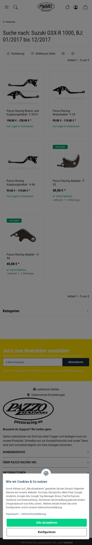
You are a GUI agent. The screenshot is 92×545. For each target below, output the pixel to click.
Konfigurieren (47, 532)
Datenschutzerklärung (33, 514)
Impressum (12, 514)
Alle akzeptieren (46, 522)
